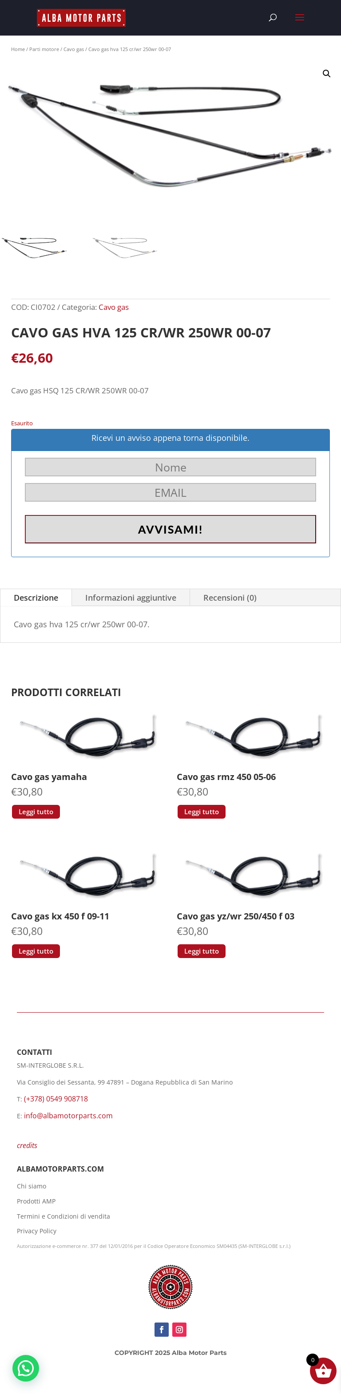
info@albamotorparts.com (68, 1116)
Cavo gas (73, 49)
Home (18, 49)
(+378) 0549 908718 (56, 1099)
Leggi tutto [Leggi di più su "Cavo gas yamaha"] (36, 811)
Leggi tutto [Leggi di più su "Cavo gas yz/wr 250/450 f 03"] (201, 950)
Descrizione (36, 597)
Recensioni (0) (230, 597)
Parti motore (44, 49)
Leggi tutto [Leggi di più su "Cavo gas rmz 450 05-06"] (201, 811)
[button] (327, 74)
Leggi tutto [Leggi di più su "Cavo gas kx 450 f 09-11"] (36, 950)
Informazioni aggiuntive (130, 597)
